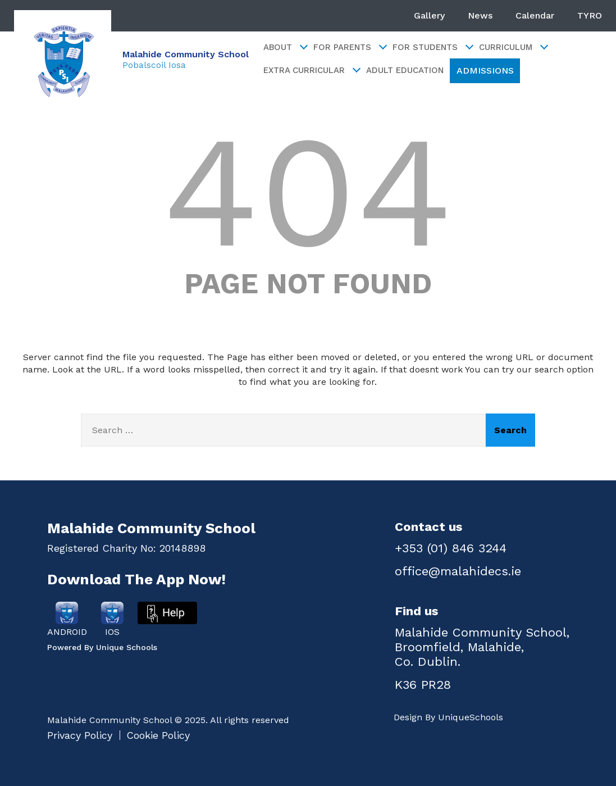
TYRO (589, 15)
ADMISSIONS (485, 70)
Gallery (429, 15)
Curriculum (513, 47)
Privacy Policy (79, 735)
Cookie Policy (158, 735)
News (480, 15)
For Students (432, 47)
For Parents (349, 47)
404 (308, 191)
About (285, 47)
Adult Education (405, 70)
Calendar (534, 15)
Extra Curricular (311, 70)
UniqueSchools (470, 717)
